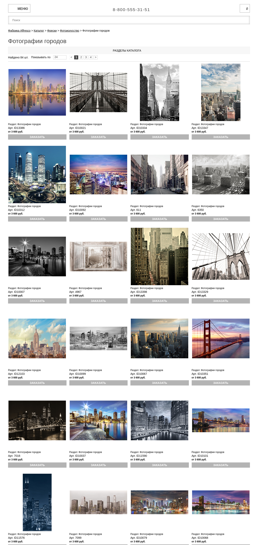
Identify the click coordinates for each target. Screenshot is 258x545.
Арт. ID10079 (138, 537)
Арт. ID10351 (200, 373)
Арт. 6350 (198, 209)
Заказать (37, 137)
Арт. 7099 (75, 537)
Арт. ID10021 (77, 128)
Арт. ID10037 (77, 455)
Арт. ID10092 (77, 209)
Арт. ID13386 (16, 128)
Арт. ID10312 (16, 209)
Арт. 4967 (75, 291)
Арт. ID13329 (200, 291)
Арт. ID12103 (16, 373)
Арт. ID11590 (138, 455)
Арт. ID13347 (200, 128)
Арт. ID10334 (138, 128)
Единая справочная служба (129, 8)
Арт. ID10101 (200, 455)
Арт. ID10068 (200, 537)
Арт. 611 (135, 209)
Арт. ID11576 (16, 537)
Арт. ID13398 (138, 291)
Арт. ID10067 (138, 373)
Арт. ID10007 (16, 291)
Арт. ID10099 (77, 373)
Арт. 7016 (14, 455)
